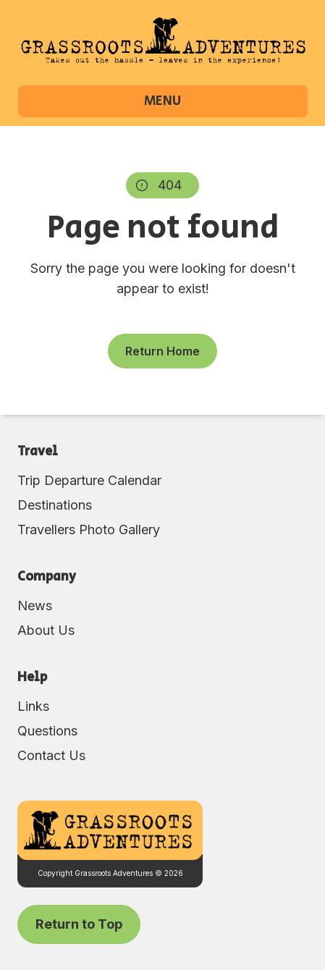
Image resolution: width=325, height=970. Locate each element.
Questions (47, 730)
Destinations (54, 505)
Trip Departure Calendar (89, 480)
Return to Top (78, 924)
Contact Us (51, 755)
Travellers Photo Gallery (88, 529)
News (34, 605)
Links (33, 706)
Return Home (162, 351)
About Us (46, 630)
